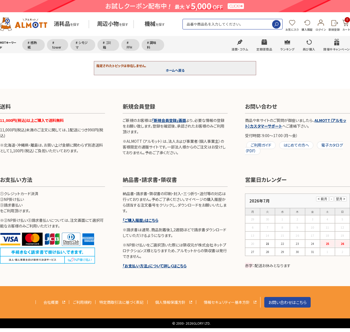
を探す (66, 24)
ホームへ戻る (175, 70)
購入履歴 (307, 29)
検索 (276, 24)
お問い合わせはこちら (287, 302)
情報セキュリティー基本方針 (227, 302)
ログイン (321, 29)
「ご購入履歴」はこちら (140, 220)
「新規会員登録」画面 (169, 120)
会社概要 (51, 302)
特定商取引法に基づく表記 (121, 302)
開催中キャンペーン (336, 49)
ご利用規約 (82, 302)
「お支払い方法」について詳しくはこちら (155, 265)
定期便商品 (264, 49)
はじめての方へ (296, 145)
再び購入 (309, 49)
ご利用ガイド (261, 145)
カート (346, 24)
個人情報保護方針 (170, 302)
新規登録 (334, 29)
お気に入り (292, 29)
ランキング (287, 49)
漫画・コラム (239, 49)
